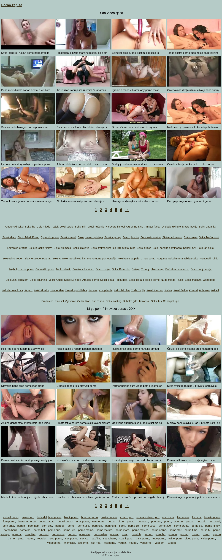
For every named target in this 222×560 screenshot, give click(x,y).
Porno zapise (11, 5)
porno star (175, 529)
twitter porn (175, 538)
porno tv (205, 529)
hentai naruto (47, 521)
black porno (71, 517)
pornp (124, 534)
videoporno (53, 542)
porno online (158, 529)
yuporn (172, 542)
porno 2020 (149, 525)
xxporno (83, 542)
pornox (114, 534)
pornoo (72, 534)
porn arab (8, 525)
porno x (16, 534)
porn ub (59, 525)
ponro (167, 521)
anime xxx (28, 517)
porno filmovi (212, 525)
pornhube (83, 525)
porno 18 (133, 525)
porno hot (39, 529)
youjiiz (122, 542)
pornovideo (100, 534)
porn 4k (201, 521)
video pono (191, 538)
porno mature (104, 529)
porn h (21, 525)
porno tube (191, 529)
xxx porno (109, 542)
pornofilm (30, 534)
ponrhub (156, 521)
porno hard (10, 529)
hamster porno (27, 521)
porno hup (54, 529)
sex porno (71, 538)
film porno (183, 517)
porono (184, 534)
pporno (216, 534)
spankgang (125, 538)
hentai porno (65, 521)
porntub (136, 534)
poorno (178, 521)
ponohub (143, 521)
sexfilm (96, 538)
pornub (148, 534)
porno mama (85, 529)
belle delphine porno (49, 517)
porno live (69, 529)
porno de (196, 525)
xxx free (96, 542)
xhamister (69, 542)
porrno (195, 534)
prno (20, 538)
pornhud (97, 525)
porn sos (47, 525)
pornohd (43, 534)
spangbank (109, 538)
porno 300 (165, 525)
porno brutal (181, 525)
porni (122, 525)
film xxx (196, 517)
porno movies (140, 529)
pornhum (110, 525)
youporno (146, 542)
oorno (111, 521)
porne (71, 525)
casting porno (109, 517)
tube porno (158, 538)
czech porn (126, 517)
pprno (11, 538)
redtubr (41, 538)
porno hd (25, 529)
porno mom (122, 529)
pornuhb (160, 534)
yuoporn (159, 542)
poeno (130, 521)
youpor (133, 542)
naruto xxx (98, 521)
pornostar (85, 534)
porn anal (214, 521)
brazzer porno (89, 517)
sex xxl (84, 538)
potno (205, 534)
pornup (173, 534)
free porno (9, 521)
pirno (121, 521)
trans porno (142, 538)
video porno (208, 538)
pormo (190, 521)
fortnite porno (212, 517)
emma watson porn (147, 517)
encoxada (168, 517)
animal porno (10, 517)
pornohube (58, 534)
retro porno (55, 538)
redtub (30, 538)
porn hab (33, 525)
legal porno (82, 521)
